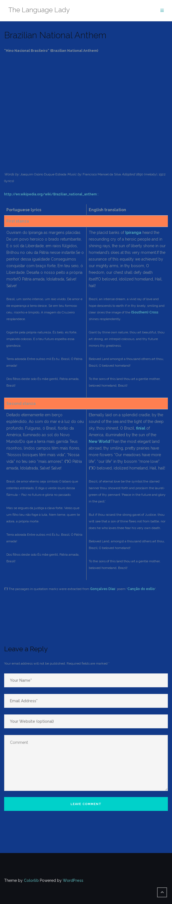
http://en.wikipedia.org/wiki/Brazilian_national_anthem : (51, 194)
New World (99, 441)
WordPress (73, 880)
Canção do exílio (141, 589)
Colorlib (31, 880)
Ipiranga (133, 232)
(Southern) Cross (144, 312)
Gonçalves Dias (102, 589)
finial (140, 428)
